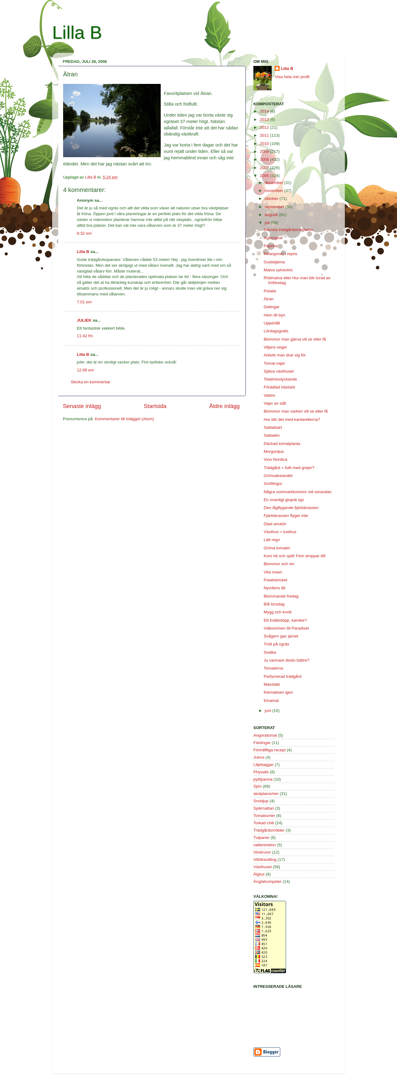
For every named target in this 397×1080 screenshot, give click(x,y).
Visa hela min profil (292, 76)
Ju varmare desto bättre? (286, 660)
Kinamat (271, 700)
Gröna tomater (277, 548)
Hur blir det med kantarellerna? (292, 419)
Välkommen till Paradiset (286, 628)
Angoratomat (265, 735)
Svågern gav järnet (281, 636)
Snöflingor (273, 483)
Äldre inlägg (224, 406)
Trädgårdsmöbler (268, 830)
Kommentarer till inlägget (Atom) (124, 419)
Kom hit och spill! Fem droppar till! (295, 556)
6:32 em (84, 233)
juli (268, 222)
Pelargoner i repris (280, 253)
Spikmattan (263, 808)
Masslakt (272, 684)
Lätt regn (272, 539)
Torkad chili (263, 823)
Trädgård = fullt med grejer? (289, 467)
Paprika (271, 246)
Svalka (270, 652)
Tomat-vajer (274, 363)
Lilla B (77, 32)
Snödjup (261, 801)
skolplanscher (266, 793)
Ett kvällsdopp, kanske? (285, 620)
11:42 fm (85, 336)
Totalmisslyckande (280, 379)
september (275, 206)
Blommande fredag (281, 596)
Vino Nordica (275, 459)
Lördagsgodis (276, 331)
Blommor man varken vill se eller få (296, 411)
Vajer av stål (275, 403)
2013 (265, 119)
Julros (258, 757)
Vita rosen (273, 572)
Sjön (257, 786)
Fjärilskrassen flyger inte (286, 515)
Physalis (261, 772)
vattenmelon (264, 845)
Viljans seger (275, 347)
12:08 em (85, 370)
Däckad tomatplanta (282, 443)
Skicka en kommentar (90, 382)
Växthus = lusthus (280, 531)
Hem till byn (274, 315)
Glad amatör (275, 524)
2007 (265, 167)
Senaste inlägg (82, 406)
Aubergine (273, 238)
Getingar (272, 307)
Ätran (269, 299)
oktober (272, 198)
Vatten (269, 395)
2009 (265, 151)
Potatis (270, 291)
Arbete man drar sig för (285, 355)
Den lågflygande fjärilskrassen (291, 507)
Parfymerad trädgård (283, 676)
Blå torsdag (274, 604)
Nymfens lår (275, 588)
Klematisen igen (278, 692)
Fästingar (261, 742)
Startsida (155, 406)
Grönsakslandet (278, 475)
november (274, 190)
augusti (272, 214)
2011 (265, 135)
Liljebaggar (263, 764)
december (274, 182)
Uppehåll (272, 323)
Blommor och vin (279, 564)
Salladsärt (273, 427)
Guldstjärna (274, 262)
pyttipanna (262, 779)
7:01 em (84, 302)
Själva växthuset (279, 371)
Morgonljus (274, 451)
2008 (265, 159)
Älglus (259, 874)
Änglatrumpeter (267, 881)
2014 (265, 111)
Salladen (272, 435)
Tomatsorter (264, 815)
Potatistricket (275, 580)
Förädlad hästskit (279, 387)
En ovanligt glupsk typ (284, 499)
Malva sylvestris (278, 270)
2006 (265, 175)
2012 (265, 127)
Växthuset (262, 867)
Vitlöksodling (265, 859)
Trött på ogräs (276, 644)
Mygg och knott (278, 612)
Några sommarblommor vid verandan (298, 491)
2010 (265, 143)
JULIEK (84, 320)
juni (268, 710)
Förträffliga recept (269, 750)
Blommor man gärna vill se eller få (295, 339)
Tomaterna (273, 668)
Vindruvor (262, 852)
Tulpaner (261, 837)
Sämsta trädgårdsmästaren (288, 229)
